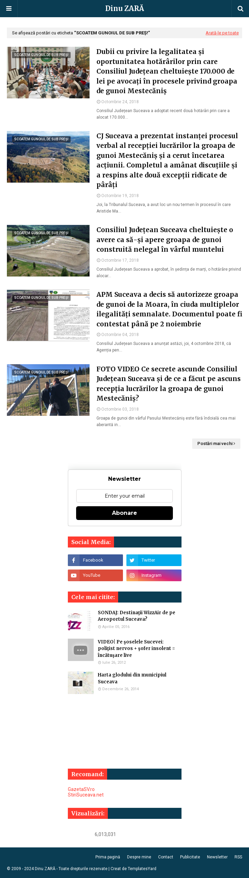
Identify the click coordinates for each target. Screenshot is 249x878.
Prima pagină (107, 857)
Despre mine (139, 857)
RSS (238, 857)
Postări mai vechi (214, 443)
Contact (165, 857)
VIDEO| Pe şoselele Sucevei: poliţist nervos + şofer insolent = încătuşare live (136, 648)
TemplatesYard (142, 868)
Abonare (124, 513)
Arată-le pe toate (222, 32)
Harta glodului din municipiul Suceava (132, 678)
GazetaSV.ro (81, 789)
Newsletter (217, 857)
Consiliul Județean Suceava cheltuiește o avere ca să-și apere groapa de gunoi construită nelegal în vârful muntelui (164, 239)
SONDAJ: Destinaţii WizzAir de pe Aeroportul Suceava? (136, 616)
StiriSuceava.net (86, 795)
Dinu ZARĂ (124, 8)
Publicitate (190, 857)
